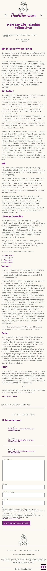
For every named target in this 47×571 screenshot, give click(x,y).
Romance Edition (23, 39)
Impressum (11, 550)
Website (5, 500)
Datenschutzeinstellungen (23, 554)
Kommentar (7, 459)
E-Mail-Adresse (8, 492)
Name (4, 484)
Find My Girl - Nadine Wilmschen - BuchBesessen (21, 429)
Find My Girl (8, 260)
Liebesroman (8, 35)
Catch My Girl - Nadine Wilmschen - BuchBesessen (22, 452)
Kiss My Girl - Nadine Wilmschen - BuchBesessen (21, 440)
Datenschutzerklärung (11, 518)
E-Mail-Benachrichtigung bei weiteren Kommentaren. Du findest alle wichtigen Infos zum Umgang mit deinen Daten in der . (22, 516)
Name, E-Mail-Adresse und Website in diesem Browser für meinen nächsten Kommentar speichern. (23, 510)
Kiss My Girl (8, 262)
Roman (27, 35)
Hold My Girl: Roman (9, 396)
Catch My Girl (9, 255)
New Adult (18, 35)
